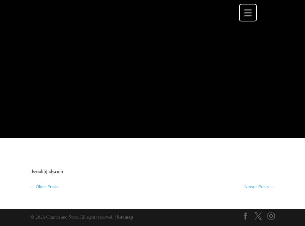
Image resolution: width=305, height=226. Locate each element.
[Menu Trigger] (248, 12)
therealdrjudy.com (46, 172)
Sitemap (125, 217)
